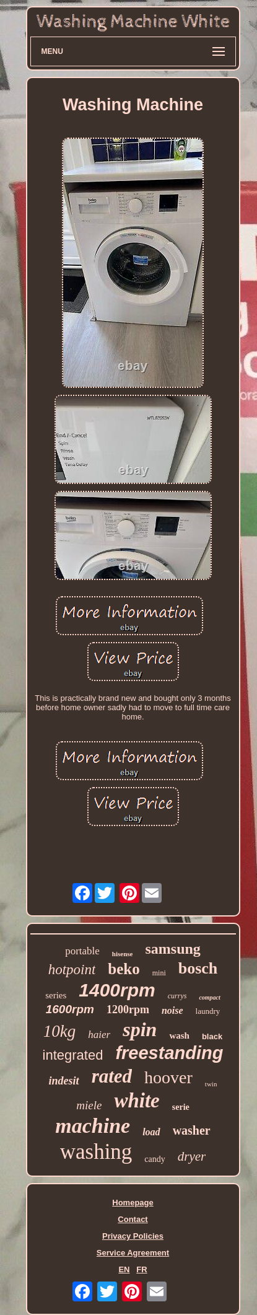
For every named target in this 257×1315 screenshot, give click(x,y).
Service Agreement (133, 1252)
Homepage (132, 1202)
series (55, 995)
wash (179, 1035)
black (212, 1036)
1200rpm (128, 1009)
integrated (73, 1055)
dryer (192, 1156)
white (136, 1100)
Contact (132, 1219)
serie (180, 1107)
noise (172, 1010)
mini (159, 973)
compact (209, 997)
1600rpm (70, 1009)
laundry (208, 1011)
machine (92, 1125)
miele (89, 1105)
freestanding (169, 1053)
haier (99, 1034)
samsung (172, 949)
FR (141, 1269)
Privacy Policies (132, 1236)
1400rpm (117, 990)
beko (123, 969)
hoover (168, 1077)
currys (177, 996)
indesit (64, 1081)
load (151, 1132)
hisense (122, 953)
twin (211, 1084)
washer (192, 1130)
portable (82, 951)
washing (96, 1152)
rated (112, 1076)
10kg (59, 1031)
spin (140, 1029)
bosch (198, 968)
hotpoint (72, 969)
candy (154, 1159)
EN (123, 1269)
